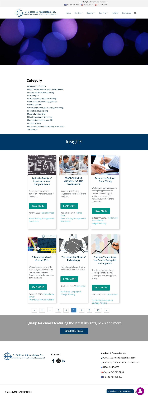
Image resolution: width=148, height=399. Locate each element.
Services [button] (78, 13)
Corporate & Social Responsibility (40, 92)
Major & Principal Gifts (36, 114)
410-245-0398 (87, 5)
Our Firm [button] (103, 13)
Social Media (32, 129)
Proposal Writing (34, 123)
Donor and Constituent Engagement (42, 101)
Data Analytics (33, 95)
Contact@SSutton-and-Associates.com (92, 2)
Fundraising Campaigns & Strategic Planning (45, 108)
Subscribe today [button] (74, 331)
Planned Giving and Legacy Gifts (40, 120)
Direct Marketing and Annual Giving (41, 98)
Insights (115, 13)
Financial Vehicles (34, 104)
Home (68, 12)
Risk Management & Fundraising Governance (45, 126)
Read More (38, 206)
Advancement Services (36, 86)
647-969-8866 (101, 5)
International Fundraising (37, 111)
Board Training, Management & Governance (45, 89)
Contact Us (126, 13)
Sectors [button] (90, 13)
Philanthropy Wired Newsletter (39, 117)
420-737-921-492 (71, 5)
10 (98, 310)
